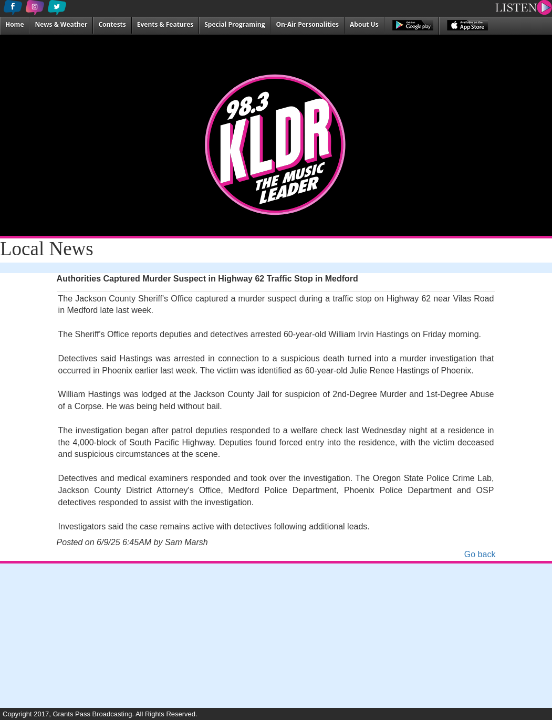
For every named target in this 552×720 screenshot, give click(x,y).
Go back (480, 554)
